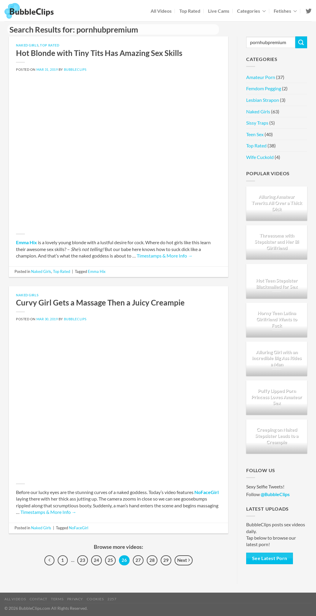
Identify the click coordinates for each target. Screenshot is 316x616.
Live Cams (218, 11)
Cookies (95, 599)
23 (82, 560)
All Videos (161, 11)
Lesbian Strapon (262, 100)
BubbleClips (75, 69)
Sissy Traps (257, 123)
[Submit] (301, 42)
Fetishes (285, 11)
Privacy (75, 599)
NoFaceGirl (206, 492)
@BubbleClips (275, 494)
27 (138, 560)
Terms (57, 599)
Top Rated (189, 11)
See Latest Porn (269, 558)
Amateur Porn (260, 77)
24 (96, 560)
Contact (38, 599)
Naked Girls (27, 45)
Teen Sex (255, 134)
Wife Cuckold (260, 157)
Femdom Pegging (263, 88)
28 (152, 560)
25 (110, 560)
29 (166, 560)
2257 (111, 599)
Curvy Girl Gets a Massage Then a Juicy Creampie (100, 302)
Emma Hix (26, 242)
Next (183, 560)
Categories (251, 11)
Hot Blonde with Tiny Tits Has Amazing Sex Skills (99, 53)
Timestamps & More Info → (165, 255)
